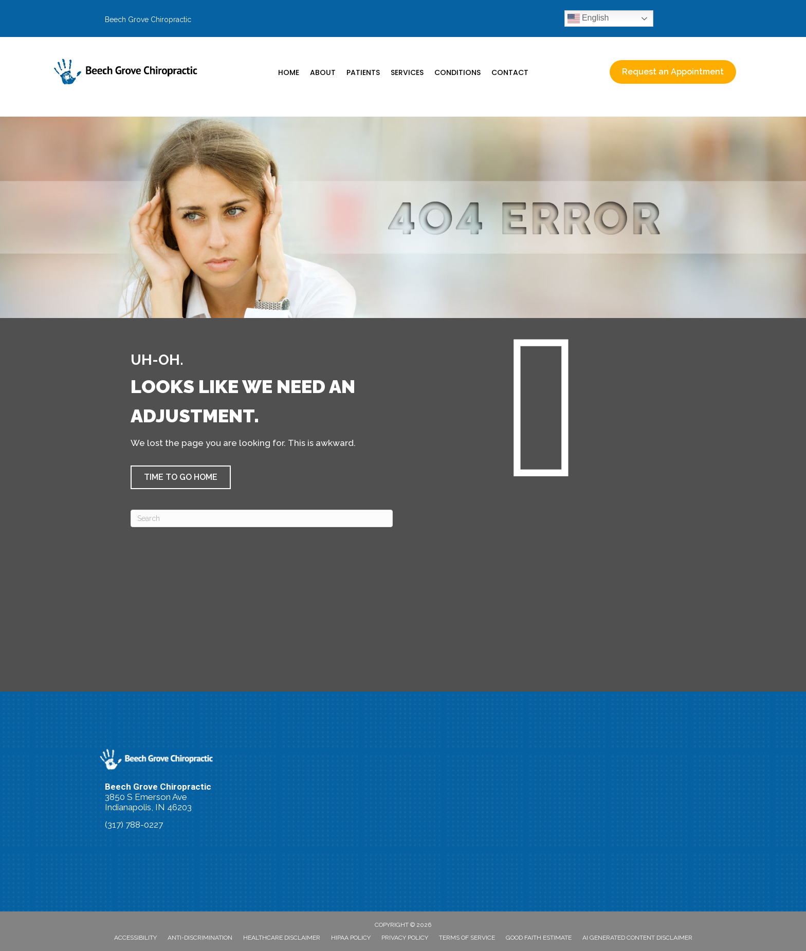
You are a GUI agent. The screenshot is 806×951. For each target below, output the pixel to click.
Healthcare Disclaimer (281, 937)
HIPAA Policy (351, 937)
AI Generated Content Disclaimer (637, 937)
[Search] (262, 518)
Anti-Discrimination (200, 937)
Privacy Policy (404, 937)
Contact (509, 72)
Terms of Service (467, 937)
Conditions (457, 72)
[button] (181, 477)
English (588, 18)
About (323, 72)
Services (407, 72)
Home (288, 72)
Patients (363, 72)
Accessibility (135, 937)
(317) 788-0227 (134, 824)
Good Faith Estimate (539, 937)
